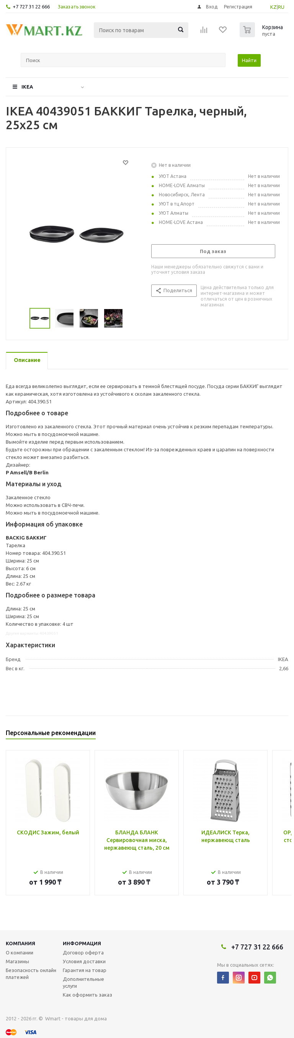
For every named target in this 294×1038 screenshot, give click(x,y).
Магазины (17, 961)
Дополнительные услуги (83, 982)
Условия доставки (84, 961)
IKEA (27, 86)
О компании (19, 952)
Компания (20, 943)
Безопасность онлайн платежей (31, 973)
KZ (273, 7)
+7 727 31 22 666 (31, 6)
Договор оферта (83, 952)
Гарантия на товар (84, 970)
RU (281, 7)
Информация (82, 943)
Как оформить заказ (87, 994)
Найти (249, 60)
